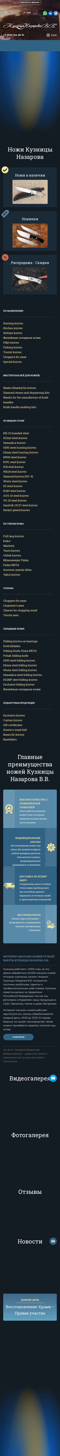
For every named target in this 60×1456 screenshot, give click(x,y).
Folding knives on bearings (20, 641)
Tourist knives (12, 352)
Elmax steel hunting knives (20, 452)
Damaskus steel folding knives (22, 675)
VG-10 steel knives (15, 500)
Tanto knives (11, 550)
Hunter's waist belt (15, 730)
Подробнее (18, 1037)
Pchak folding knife (15, 655)
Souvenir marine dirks (17, 570)
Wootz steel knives (15, 481)
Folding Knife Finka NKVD (20, 651)
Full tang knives (13, 536)
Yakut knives (11, 574)
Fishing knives (12, 347)
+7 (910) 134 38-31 (13, 35)
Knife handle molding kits (19, 407)
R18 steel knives (13, 467)
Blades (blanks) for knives (19, 388)
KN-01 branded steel (16, 433)
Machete (8, 546)
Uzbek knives (12, 555)
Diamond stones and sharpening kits (26, 392)
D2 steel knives (12, 486)
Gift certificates (12, 725)
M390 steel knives (14, 457)
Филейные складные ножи (22, 338)
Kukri (6, 541)
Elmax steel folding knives (20, 665)
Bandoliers (10, 739)
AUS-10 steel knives (16, 495)
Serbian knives (12, 333)
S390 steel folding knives (19, 660)
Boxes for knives (13, 734)
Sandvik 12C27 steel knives (20, 505)
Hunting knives (13, 323)
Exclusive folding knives (18, 684)
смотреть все (53, 1241)
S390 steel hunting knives (19, 447)
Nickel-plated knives (16, 510)
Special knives (12, 362)
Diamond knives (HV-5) (18, 476)
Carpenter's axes (13, 605)
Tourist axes (11, 615)
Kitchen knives (13, 328)
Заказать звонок (30, 2)
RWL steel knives (14, 462)
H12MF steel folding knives (20, 679)
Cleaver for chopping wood (20, 610)
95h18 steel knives (14, 471)
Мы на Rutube (53, 1078)
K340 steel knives (14, 491)
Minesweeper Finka (15, 560)
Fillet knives (11, 342)
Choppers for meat (14, 357)
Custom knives (12, 720)
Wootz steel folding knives (20, 670)
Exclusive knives (14, 715)
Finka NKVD (11, 565)
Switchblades (11, 646)
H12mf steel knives (15, 438)
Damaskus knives (14, 443)
